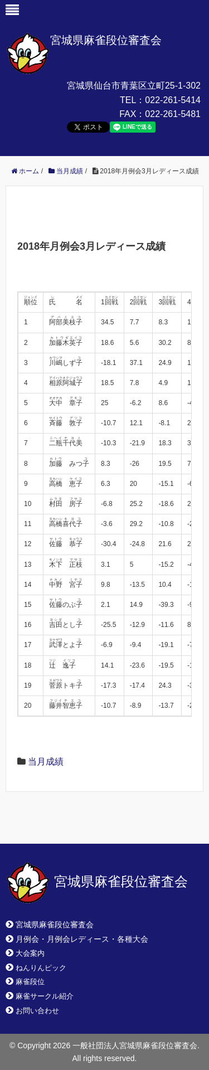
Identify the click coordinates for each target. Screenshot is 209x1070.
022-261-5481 (173, 114)
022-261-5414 (173, 100)
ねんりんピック (41, 968)
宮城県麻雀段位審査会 (106, 40)
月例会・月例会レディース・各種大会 (82, 939)
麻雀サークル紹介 (45, 996)
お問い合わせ (37, 1010)
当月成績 (46, 761)
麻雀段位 (30, 981)
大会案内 (30, 953)
